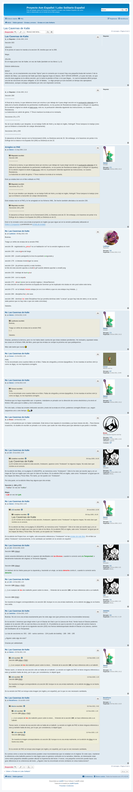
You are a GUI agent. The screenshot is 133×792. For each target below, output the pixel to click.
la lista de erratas (38, 224)
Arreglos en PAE (12, 147)
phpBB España (74, 783)
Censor (105, 367)
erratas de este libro (77, 536)
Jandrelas (106, 611)
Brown (105, 433)
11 (110, 702)
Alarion (105, 163)
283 (110, 615)
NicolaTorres (107, 698)
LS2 (104, 466)
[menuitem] (20, 18)
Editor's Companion (12, 224)
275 (110, 167)
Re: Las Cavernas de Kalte (17, 231)
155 (110, 470)
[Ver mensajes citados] (26, 458)
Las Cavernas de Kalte (17, 28)
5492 (110, 437)
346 (110, 250)
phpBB (61, 781)
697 (110, 371)
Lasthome (106, 246)
